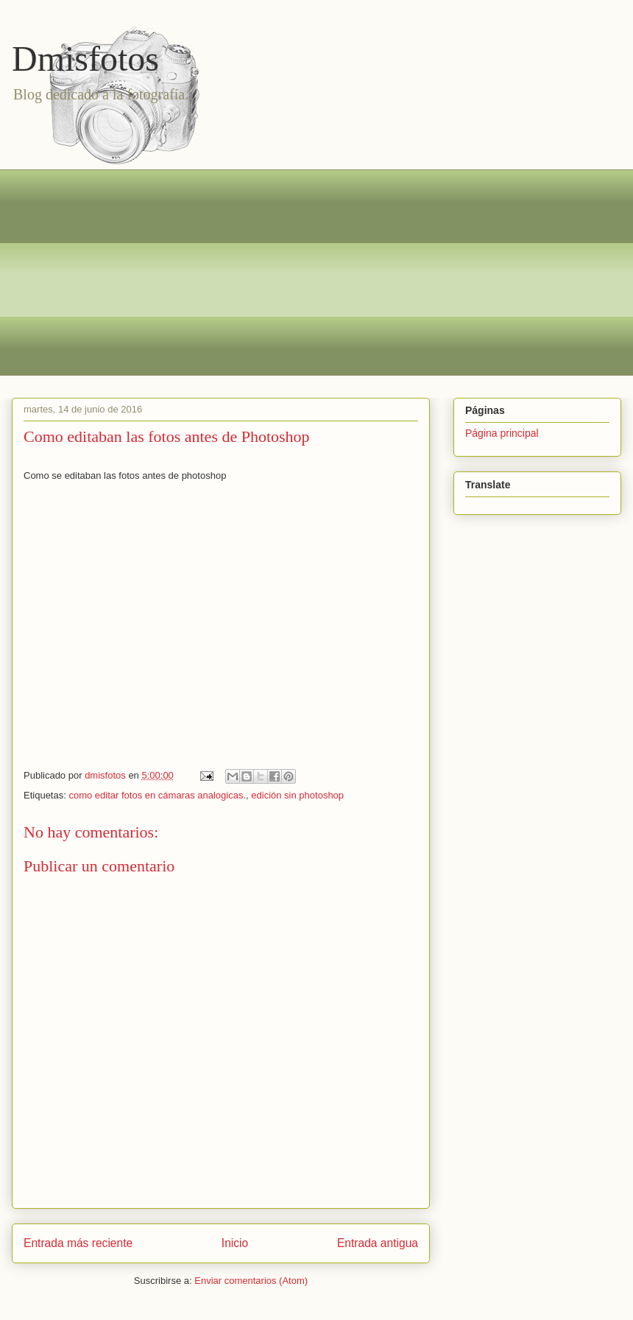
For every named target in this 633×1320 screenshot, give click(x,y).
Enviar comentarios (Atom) (251, 1280)
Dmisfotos (85, 58)
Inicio (235, 1243)
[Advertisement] (327, 272)
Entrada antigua (377, 1243)
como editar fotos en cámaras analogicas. (157, 795)
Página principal (502, 433)
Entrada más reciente (78, 1243)
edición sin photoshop (297, 795)
